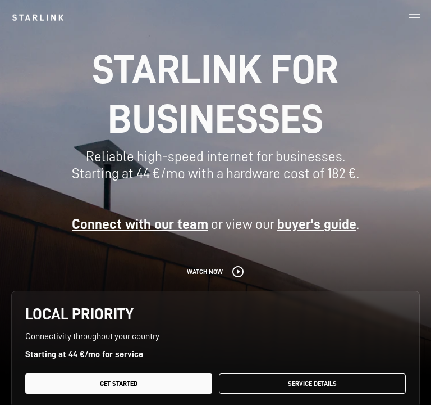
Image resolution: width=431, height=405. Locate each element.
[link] (38, 17)
